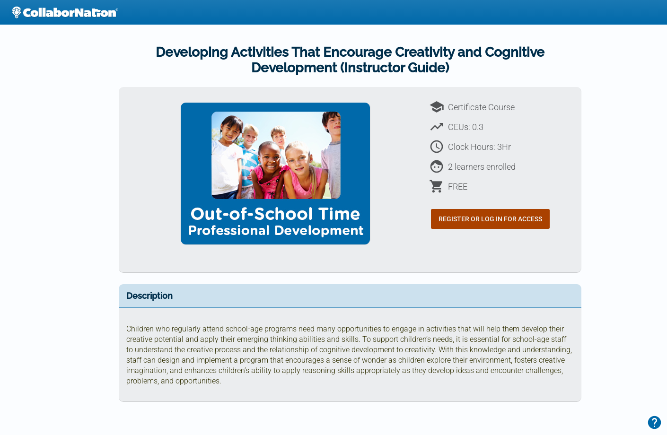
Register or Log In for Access (490, 219)
